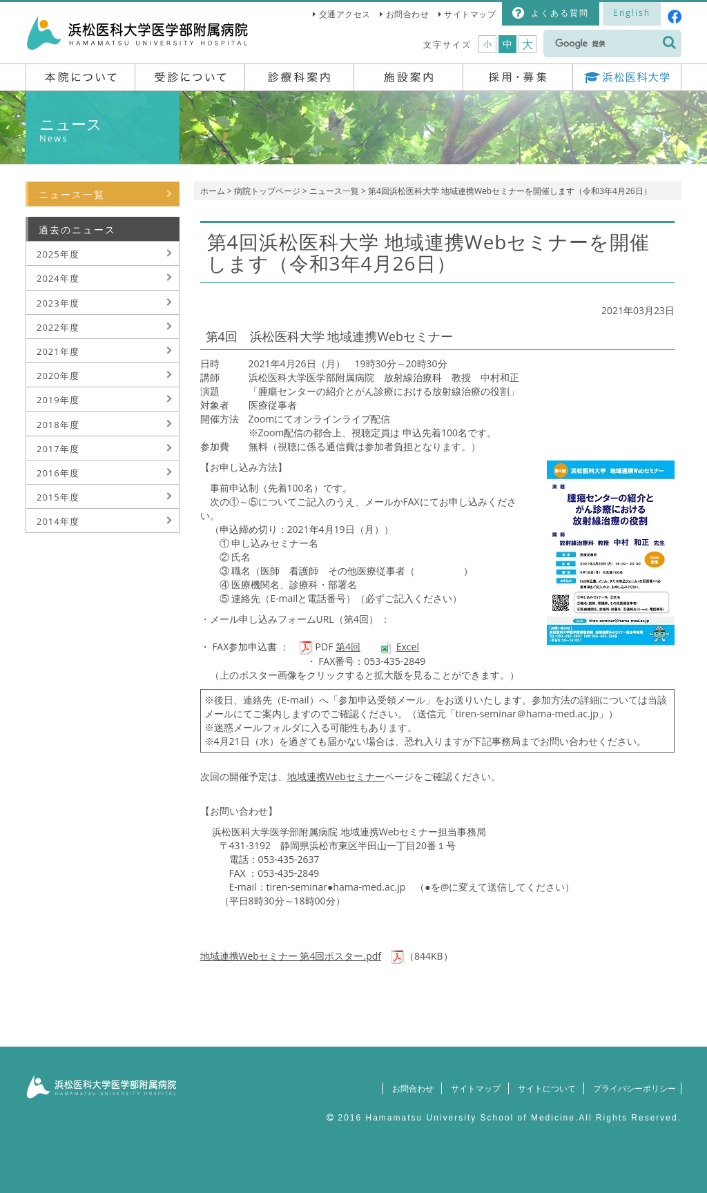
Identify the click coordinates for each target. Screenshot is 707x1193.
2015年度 (58, 497)
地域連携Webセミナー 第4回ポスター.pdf (291, 955)
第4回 (348, 646)
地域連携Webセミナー (336, 776)
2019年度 (58, 400)
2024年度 (58, 278)
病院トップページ (267, 191)
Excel (407, 646)
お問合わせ (407, 14)
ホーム (212, 191)
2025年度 (58, 254)
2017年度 (58, 449)
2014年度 (58, 521)
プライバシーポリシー (631, 1088)
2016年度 (58, 473)
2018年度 (58, 424)
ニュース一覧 (334, 191)
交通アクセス (345, 14)
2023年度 (58, 303)
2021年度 (58, 351)
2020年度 (58, 375)
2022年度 (58, 327)
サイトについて (541, 1088)
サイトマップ (470, 14)
